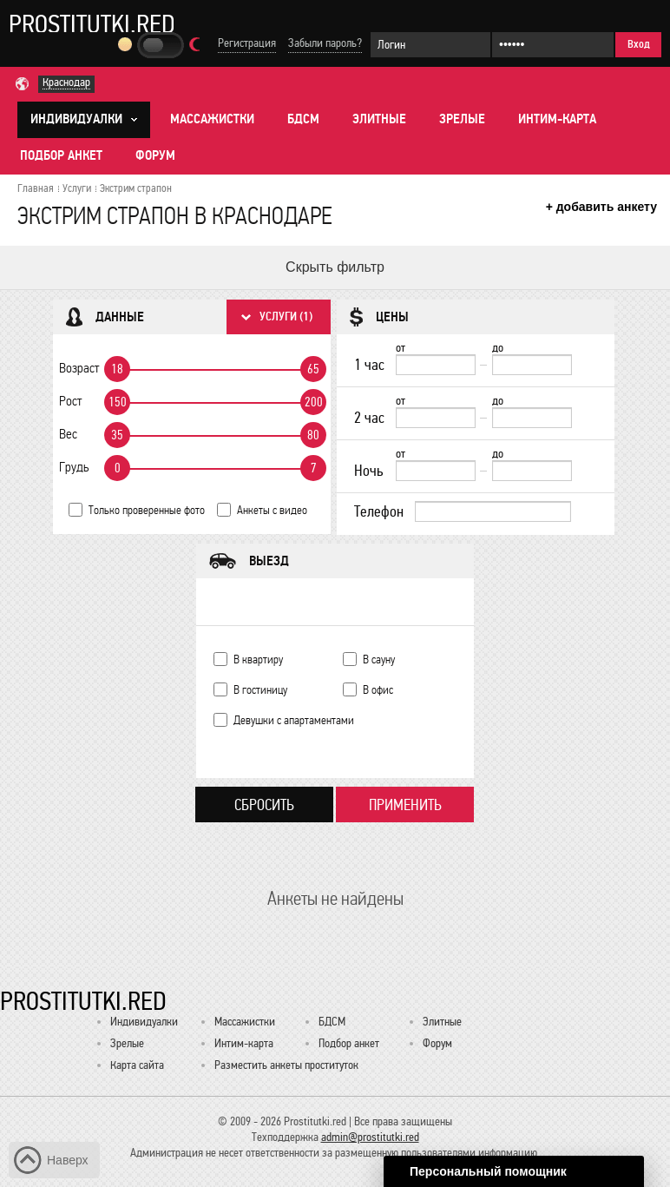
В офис (378, 690)
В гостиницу (260, 690)
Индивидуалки (144, 1021)
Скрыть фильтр (335, 267)
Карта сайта (137, 1065)
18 (117, 369)
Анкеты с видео (272, 510)
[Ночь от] (436, 470)
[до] (532, 364)
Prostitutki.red (92, 23)
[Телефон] (493, 511)
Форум (155, 155)
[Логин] (430, 44)
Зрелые (462, 119)
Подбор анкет (61, 155)
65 (313, 369)
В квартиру (258, 659)
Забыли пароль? (325, 43)
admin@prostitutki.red (370, 1137)
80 (313, 435)
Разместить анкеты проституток (286, 1065)
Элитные (379, 119)
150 (117, 402)
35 (117, 435)
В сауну (379, 659)
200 (314, 402)
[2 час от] (436, 417)
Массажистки (212, 119)
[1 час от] (436, 364)
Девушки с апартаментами (293, 720)
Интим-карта (557, 119)
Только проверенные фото (147, 510)
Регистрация (247, 43)
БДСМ (303, 119)
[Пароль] (553, 44)
